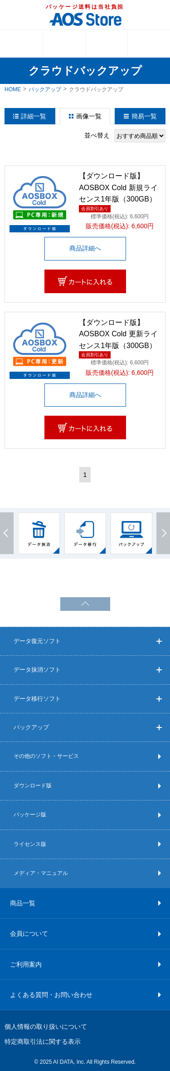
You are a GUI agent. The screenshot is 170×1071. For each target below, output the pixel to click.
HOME (13, 89)
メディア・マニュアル (41, 873)
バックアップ (45, 89)
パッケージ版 (30, 814)
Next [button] (163, 533)
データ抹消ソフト (88, 669)
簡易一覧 (144, 116)
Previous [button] (7, 533)
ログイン (107, 43)
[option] (39, 533)
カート (64, 43)
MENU (21, 43)
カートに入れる (85, 281)
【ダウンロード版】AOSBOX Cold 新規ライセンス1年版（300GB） (118, 187)
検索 (149, 43)
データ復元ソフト (88, 641)
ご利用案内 (26, 964)
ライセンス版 (30, 844)
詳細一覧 (33, 116)
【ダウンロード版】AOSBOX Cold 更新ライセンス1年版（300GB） (118, 334)
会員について (29, 933)
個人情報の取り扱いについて (46, 1026)
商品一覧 (22, 903)
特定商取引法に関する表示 (43, 1041)
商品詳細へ (85, 248)
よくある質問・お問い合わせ (51, 994)
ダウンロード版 (33, 785)
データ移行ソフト (88, 698)
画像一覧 (89, 116)
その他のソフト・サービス (46, 756)
